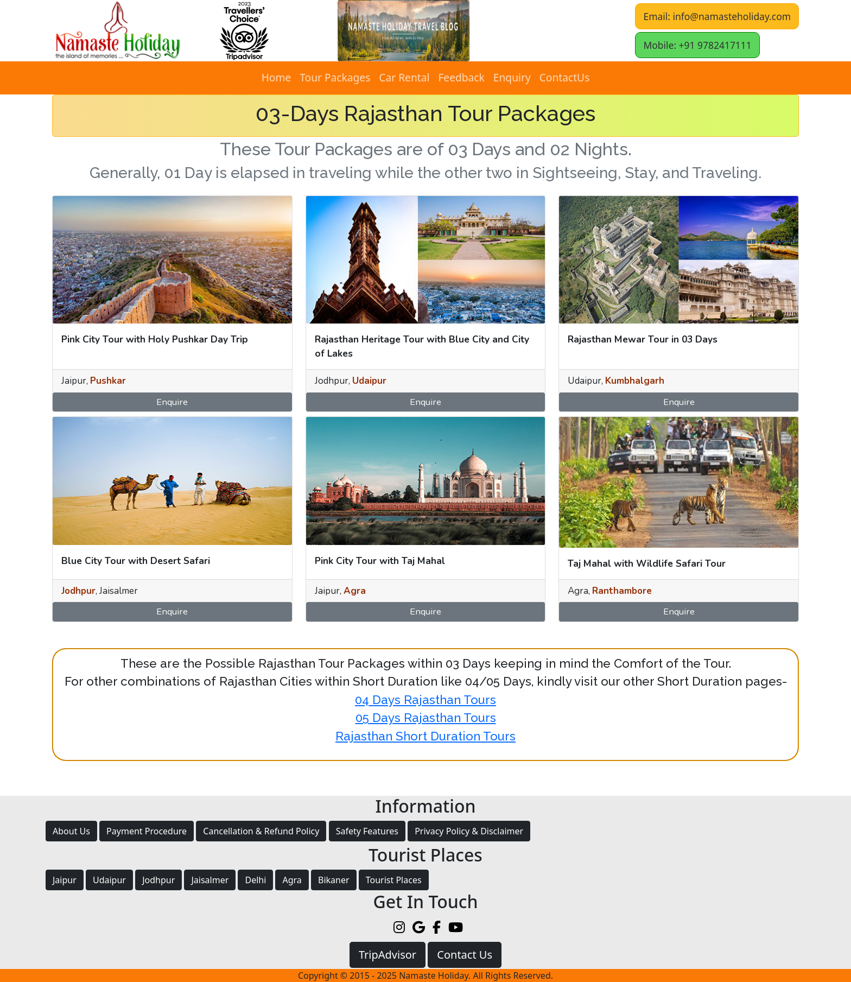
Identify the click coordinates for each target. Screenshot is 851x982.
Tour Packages (335, 77)
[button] (403, 30)
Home (276, 77)
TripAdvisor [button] (387, 954)
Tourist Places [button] (394, 880)
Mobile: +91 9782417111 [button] (697, 45)
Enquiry (512, 77)
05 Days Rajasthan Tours (425, 718)
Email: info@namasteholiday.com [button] (717, 16)
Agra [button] (291, 880)
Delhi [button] (255, 880)
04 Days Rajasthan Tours (425, 700)
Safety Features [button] (367, 831)
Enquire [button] (172, 402)
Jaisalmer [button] (209, 880)
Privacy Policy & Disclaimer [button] (469, 831)
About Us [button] (71, 831)
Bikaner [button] (334, 880)
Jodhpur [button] (158, 880)
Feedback (461, 77)
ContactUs (564, 77)
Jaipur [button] (65, 880)
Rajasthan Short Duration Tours (425, 736)
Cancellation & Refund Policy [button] (261, 831)
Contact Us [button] (464, 954)
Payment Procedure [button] (146, 831)
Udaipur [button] (109, 880)
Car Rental (404, 77)
